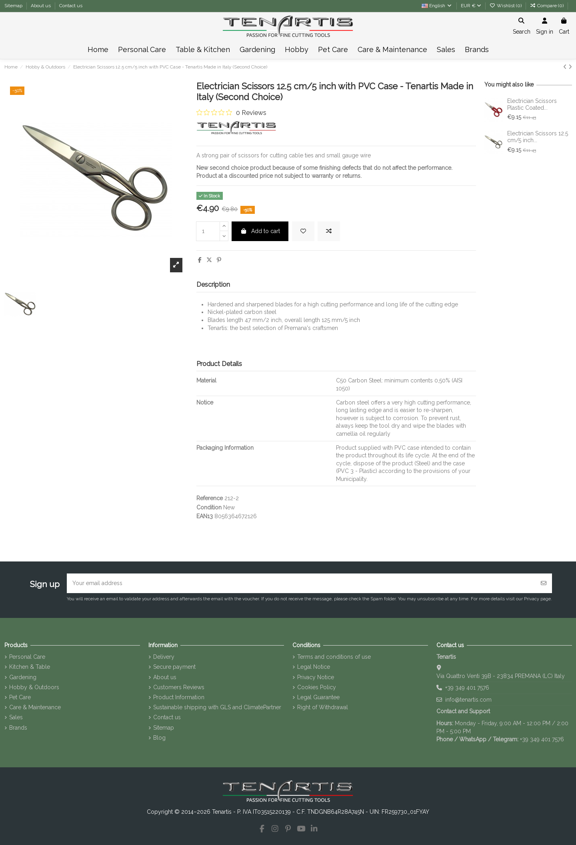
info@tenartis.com (468, 699)
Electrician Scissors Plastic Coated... (532, 104)
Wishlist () (506, 5)
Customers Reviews (178, 687)
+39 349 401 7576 (467, 687)
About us (41, 5)
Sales (16, 717)
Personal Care (27, 657)
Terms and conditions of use (334, 657)
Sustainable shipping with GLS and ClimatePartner (217, 707)
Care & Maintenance (35, 707)
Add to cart (260, 231)
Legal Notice (313, 667)
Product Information (178, 697)
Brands (18, 727)
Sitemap (14, 5)
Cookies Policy (316, 687)
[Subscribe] (543, 583)
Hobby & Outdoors (34, 687)
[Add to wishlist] (303, 231)
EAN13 (204, 516)
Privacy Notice (315, 677)
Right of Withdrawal (322, 707)
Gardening (22, 677)
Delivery (163, 657)
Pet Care (20, 697)
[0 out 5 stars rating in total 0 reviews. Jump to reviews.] (231, 113)
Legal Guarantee (318, 697)
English (437, 5)
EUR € (471, 5)
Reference (209, 498)
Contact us (70, 5)
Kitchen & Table (29, 667)
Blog (159, 737)
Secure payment (174, 667)
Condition (209, 507)
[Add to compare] (329, 231)
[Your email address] (301, 583)
